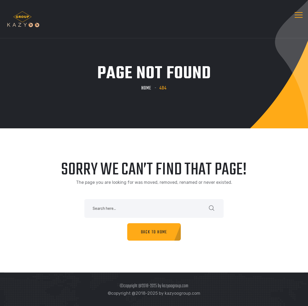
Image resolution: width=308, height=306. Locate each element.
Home (146, 88)
